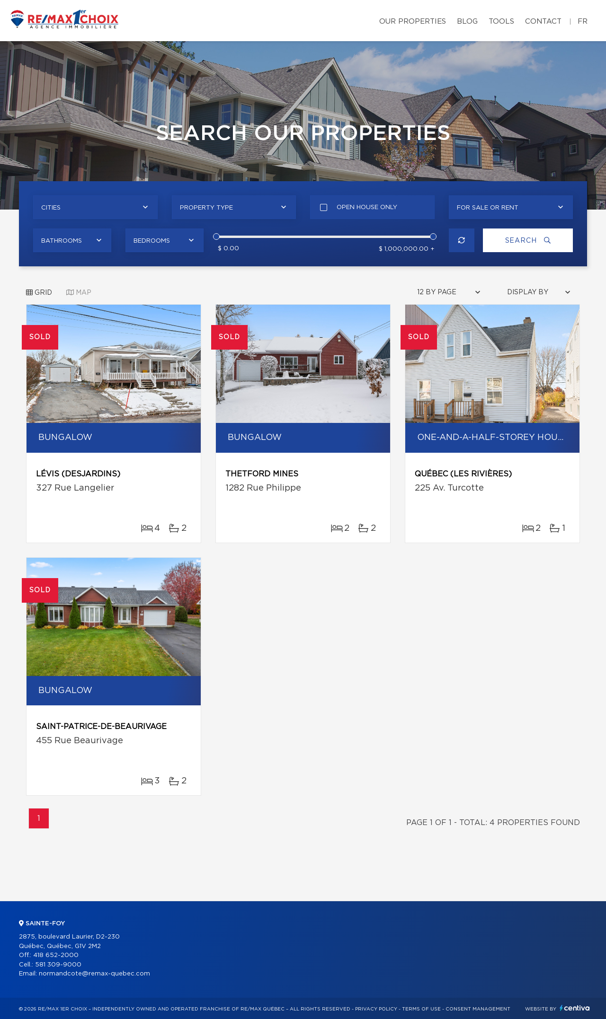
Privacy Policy (376, 1009)
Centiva (575, 1008)
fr (583, 21)
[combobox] (95, 207)
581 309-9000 (58, 965)
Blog (467, 21)
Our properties (412, 21)
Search (528, 240)
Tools (501, 21)
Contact (543, 21)
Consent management (478, 1009)
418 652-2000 (56, 955)
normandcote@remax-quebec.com (94, 974)
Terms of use (421, 1009)
